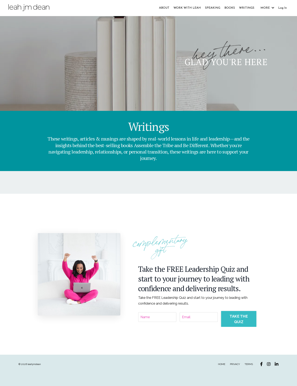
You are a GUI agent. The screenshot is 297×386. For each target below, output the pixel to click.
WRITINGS (246, 7)
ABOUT (164, 7)
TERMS (249, 363)
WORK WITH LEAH (187, 7)
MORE (267, 7)
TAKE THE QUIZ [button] (239, 318)
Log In (282, 7)
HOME (221, 363)
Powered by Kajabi (265, 375)
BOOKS (229, 7)
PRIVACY (235, 363)
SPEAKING (212, 7)
